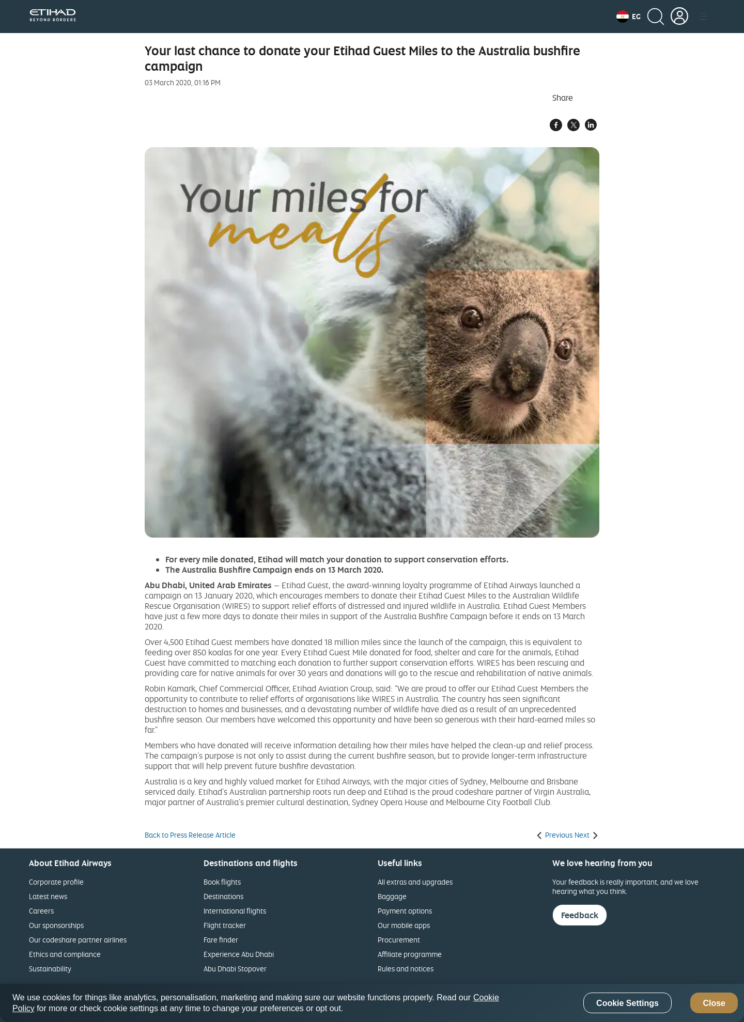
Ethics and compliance (65, 954)
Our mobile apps (404, 925)
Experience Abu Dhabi (239, 954)
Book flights (222, 882)
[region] (372, 1003)
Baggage (392, 896)
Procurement (399, 940)
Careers (41, 911)
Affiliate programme (410, 954)
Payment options (405, 911)
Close (714, 1003)
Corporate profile (56, 882)
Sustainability (50, 968)
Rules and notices (405, 968)
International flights (235, 911)
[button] (628, 16)
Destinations (223, 896)
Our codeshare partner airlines (78, 940)
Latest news (48, 896)
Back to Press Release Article (190, 835)
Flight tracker (225, 925)
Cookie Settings (627, 1003)
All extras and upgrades (415, 882)
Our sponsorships (56, 925)
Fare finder (221, 940)
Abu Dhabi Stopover (235, 968)
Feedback (579, 915)
